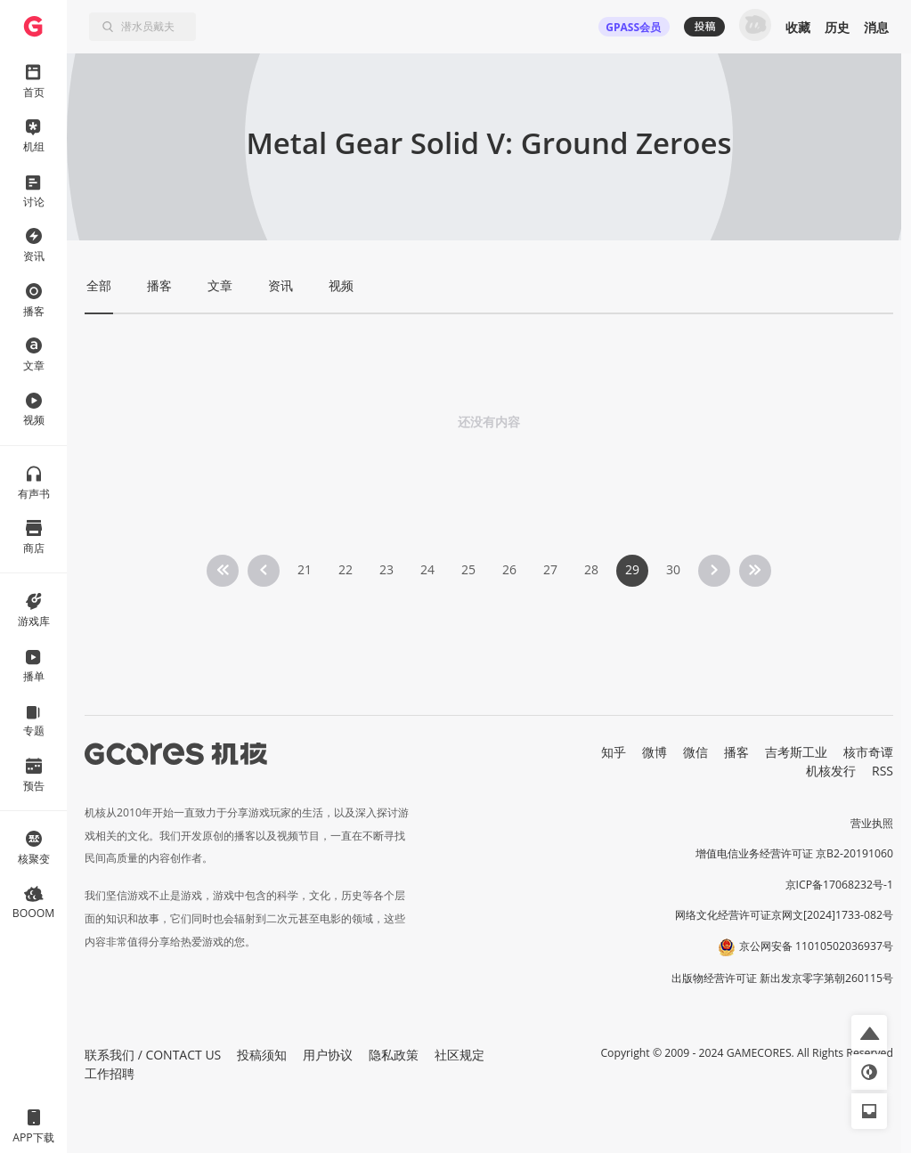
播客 (736, 751)
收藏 (797, 27)
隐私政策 (394, 1054)
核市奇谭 (868, 751)
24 (427, 569)
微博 (654, 751)
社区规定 (459, 1054)
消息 (876, 27)
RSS (882, 770)
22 (345, 569)
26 (509, 569)
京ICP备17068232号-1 (839, 884)
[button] (869, 1033)
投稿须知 (262, 1054)
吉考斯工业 (796, 751)
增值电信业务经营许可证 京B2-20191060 (794, 853)
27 (550, 569)
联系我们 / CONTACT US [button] (153, 1054)
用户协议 (328, 1054)
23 (386, 569)
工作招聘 (109, 1073)
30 (673, 569)
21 (304, 569)
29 (632, 569)
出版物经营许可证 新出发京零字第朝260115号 (782, 978)
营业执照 (871, 823)
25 (468, 569)
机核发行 (831, 770)
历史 (837, 27)
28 (591, 569)
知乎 (613, 751)
